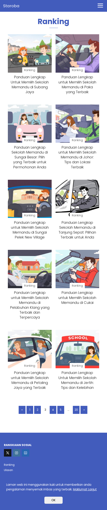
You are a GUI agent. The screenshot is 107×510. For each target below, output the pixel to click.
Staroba (11, 6)
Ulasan (8, 470)
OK (53, 500)
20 (76, 410)
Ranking (9, 465)
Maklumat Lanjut (85, 489)
